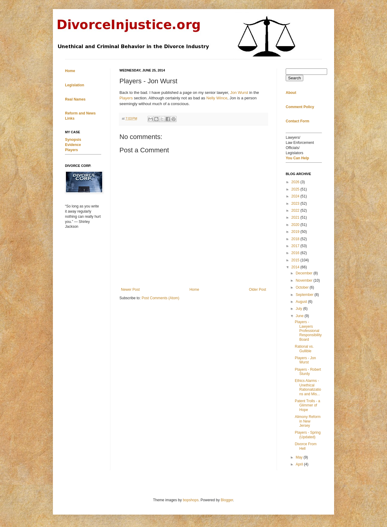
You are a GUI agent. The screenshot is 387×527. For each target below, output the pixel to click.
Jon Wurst (239, 92)
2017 (296, 246)
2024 (296, 196)
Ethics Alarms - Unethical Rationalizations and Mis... (308, 387)
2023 (296, 203)
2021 (296, 217)
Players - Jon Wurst (305, 360)
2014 (296, 267)
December (305, 273)
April (300, 464)
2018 (296, 239)
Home (194, 289)
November (305, 280)
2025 (296, 189)
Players (126, 98)
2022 (296, 210)
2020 (296, 225)
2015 (296, 260)
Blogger (227, 500)
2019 (296, 232)
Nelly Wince (216, 98)
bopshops (191, 500)
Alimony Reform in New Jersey (307, 421)
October (303, 287)
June (300, 316)
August (302, 302)
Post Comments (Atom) (160, 298)
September (305, 295)
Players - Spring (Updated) (307, 434)
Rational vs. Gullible (304, 348)
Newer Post (130, 289)
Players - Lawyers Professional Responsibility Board (308, 331)
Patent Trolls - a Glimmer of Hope (307, 405)
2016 (296, 253)
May (300, 457)
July (299, 309)
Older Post (257, 289)
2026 (296, 182)
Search (294, 78)
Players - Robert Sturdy (308, 371)
